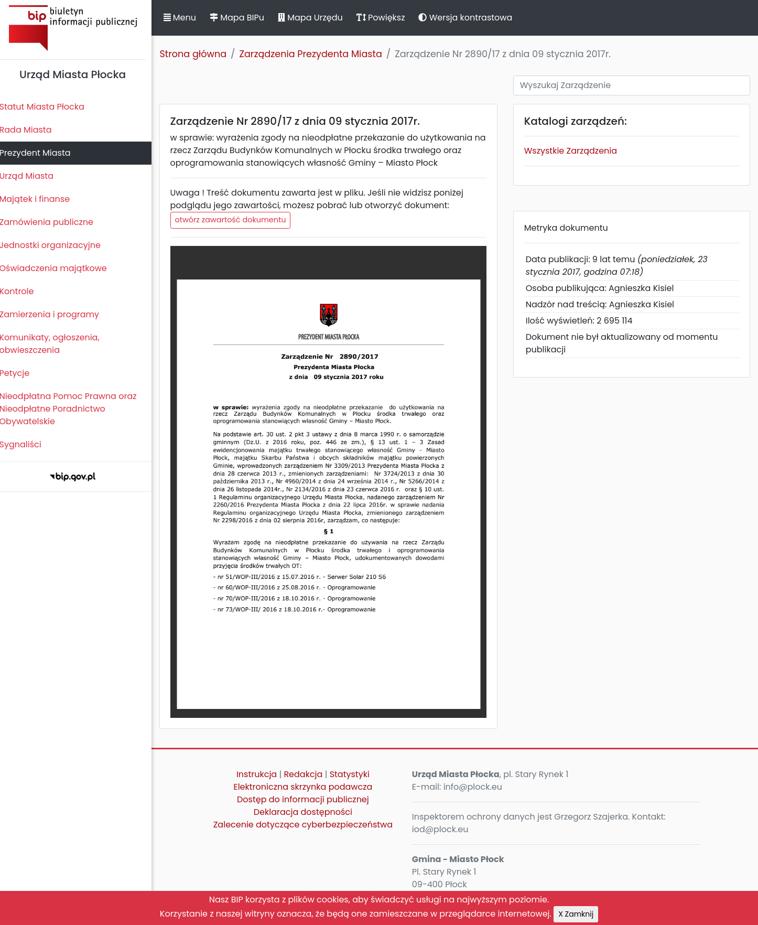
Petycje (20, 373)
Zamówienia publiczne (52, 222)
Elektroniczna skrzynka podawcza (307, 787)
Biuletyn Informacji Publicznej (79, 28)
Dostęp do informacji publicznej (308, 799)
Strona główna (199, 54)
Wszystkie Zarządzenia (573, 151)
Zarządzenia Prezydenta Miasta (316, 54)
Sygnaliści (26, 444)
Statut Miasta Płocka (47, 107)
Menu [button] (185, 18)
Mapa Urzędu (316, 18)
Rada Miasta (31, 130)
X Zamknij (575, 914)
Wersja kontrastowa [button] (471, 18)
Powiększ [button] (386, 18)
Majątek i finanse (40, 199)
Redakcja (307, 774)
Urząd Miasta (32, 176)
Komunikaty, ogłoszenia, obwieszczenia (55, 343)
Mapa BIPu (242, 18)
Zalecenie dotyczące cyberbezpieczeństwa (307, 825)
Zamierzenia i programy (55, 314)
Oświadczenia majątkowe (59, 268)
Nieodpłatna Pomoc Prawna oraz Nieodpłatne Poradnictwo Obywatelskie (74, 408)
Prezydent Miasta (41, 153)
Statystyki (354, 774)
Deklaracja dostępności (307, 812)
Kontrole (22, 291)
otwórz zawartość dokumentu (236, 219)
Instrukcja (261, 774)
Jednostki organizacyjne (55, 245)
